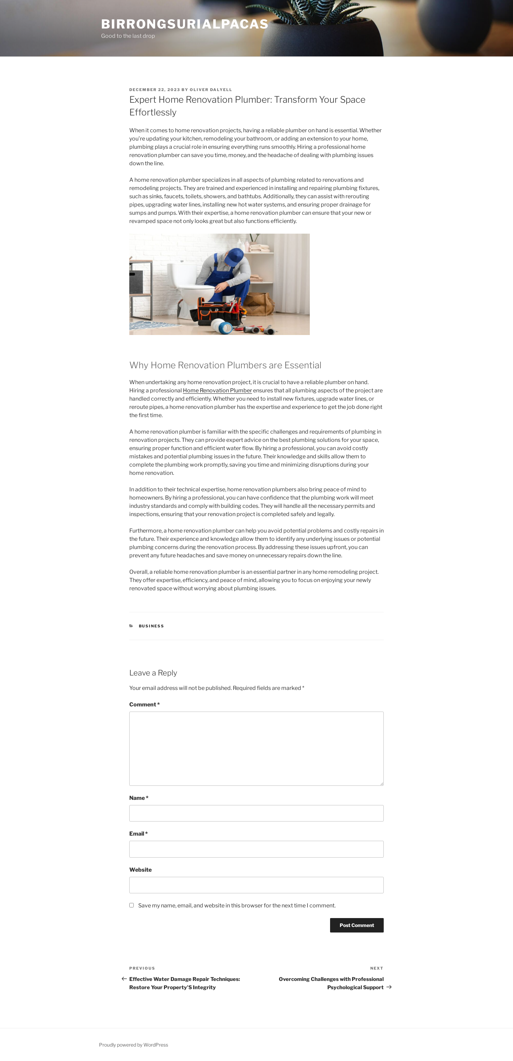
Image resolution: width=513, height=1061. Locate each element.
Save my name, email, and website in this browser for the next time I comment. (237, 905)
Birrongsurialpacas (185, 24)
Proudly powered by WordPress (133, 1045)
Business (152, 626)
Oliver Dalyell (211, 89)
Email (138, 833)
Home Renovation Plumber (217, 390)
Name (139, 798)
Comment (144, 704)
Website (140, 870)
